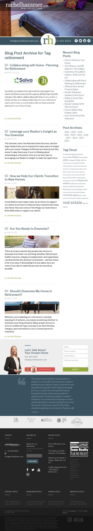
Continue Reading (13, 119)
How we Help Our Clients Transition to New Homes (31, 177)
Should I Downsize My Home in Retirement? (28, 292)
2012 (81, 138)
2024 (67, 132)
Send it (75, 369)
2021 (67, 135)
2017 (68, 138)
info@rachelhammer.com (36, 360)
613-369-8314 (62, 40)
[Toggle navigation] (89, 5)
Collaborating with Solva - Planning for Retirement (31, 67)
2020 (73, 135)
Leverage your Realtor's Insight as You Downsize (31, 133)
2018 (86, 135)
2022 (80, 132)
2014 (75, 138)
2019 (80, 135)
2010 (67, 141)
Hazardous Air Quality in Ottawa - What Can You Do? (75, 75)
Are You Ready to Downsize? (27, 228)
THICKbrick (73, 511)
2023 (73, 132)
